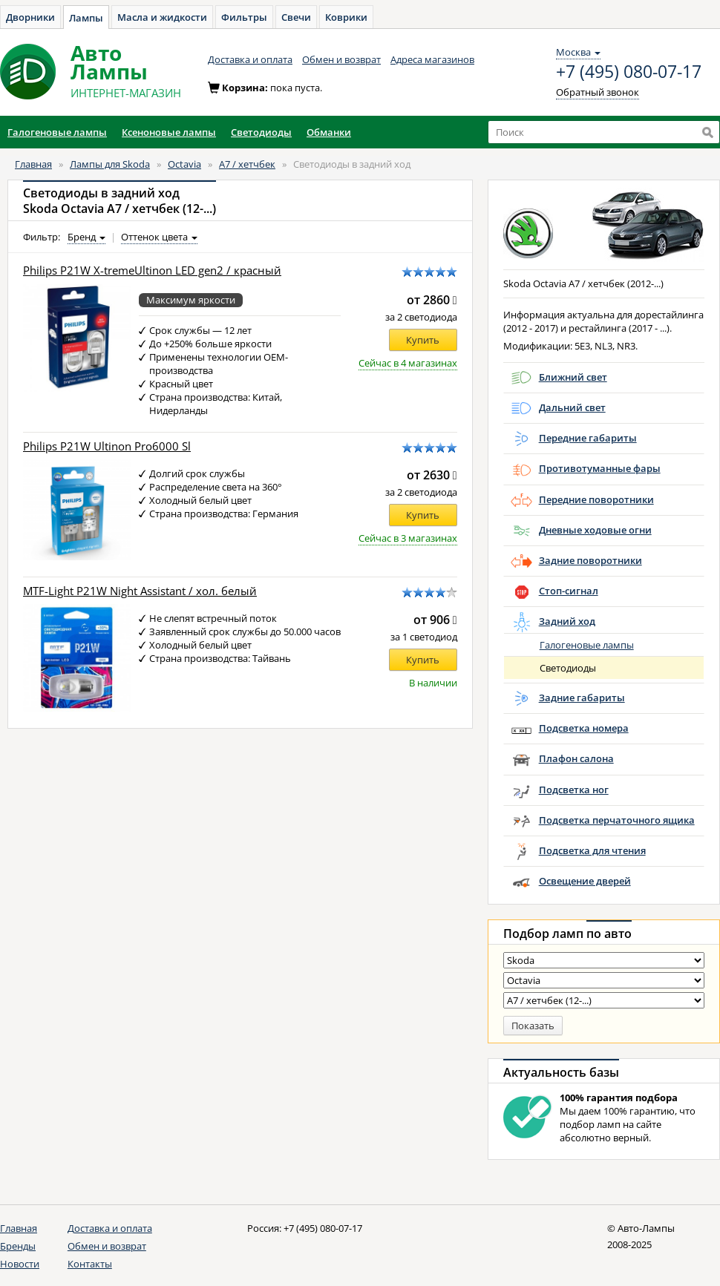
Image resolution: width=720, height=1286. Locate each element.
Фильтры (244, 17)
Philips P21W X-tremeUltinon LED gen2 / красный (152, 270)
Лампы (86, 17)
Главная (33, 164)
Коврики (346, 17)
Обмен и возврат (341, 59)
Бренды (18, 1246)
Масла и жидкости (162, 17)
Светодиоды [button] (261, 132)
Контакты (90, 1263)
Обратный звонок (597, 92)
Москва (578, 52)
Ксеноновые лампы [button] (169, 132)
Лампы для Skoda (110, 164)
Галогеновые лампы (587, 645)
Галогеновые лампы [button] (57, 132)
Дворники (30, 17)
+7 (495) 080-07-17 (628, 72)
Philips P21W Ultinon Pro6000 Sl (107, 446)
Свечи (296, 17)
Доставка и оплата (250, 59)
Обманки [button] (329, 132)
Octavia (184, 164)
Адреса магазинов (432, 59)
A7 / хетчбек (247, 164)
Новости (19, 1263)
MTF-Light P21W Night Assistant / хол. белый (140, 591)
